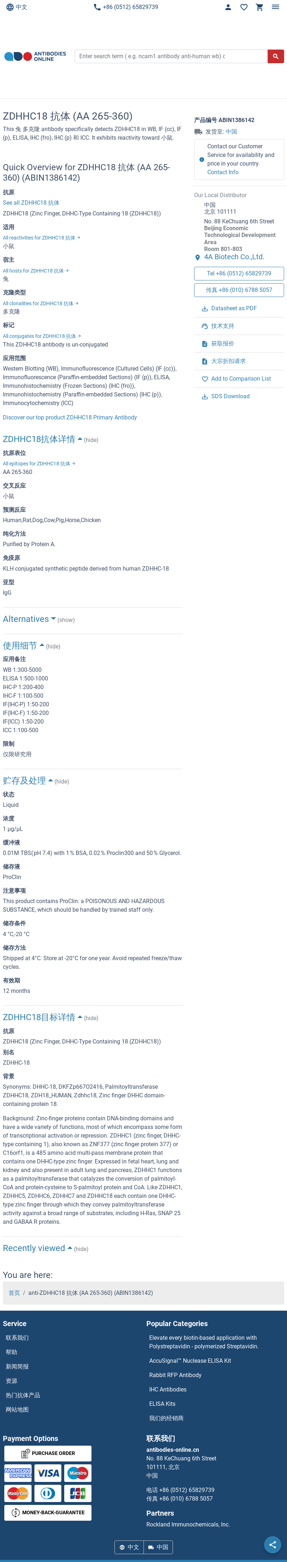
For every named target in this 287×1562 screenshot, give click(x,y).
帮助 (11, 1352)
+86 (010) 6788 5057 (186, 1498)
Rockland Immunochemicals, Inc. (188, 1524)
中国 (231, 131)
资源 (11, 1380)
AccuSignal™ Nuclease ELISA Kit (190, 1360)
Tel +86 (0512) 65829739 (239, 273)
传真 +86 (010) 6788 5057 (239, 290)
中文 (16, 7)
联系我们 (17, 1337)
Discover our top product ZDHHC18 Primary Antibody (70, 417)
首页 (14, 1292)
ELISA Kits (162, 1403)
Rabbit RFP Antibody (175, 1375)
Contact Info (223, 172)
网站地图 (17, 1409)
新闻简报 (17, 1366)
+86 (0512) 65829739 (125, 7)
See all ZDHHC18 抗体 (31, 202)
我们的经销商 (166, 1418)
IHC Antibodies (168, 1389)
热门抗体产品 (23, 1395)
